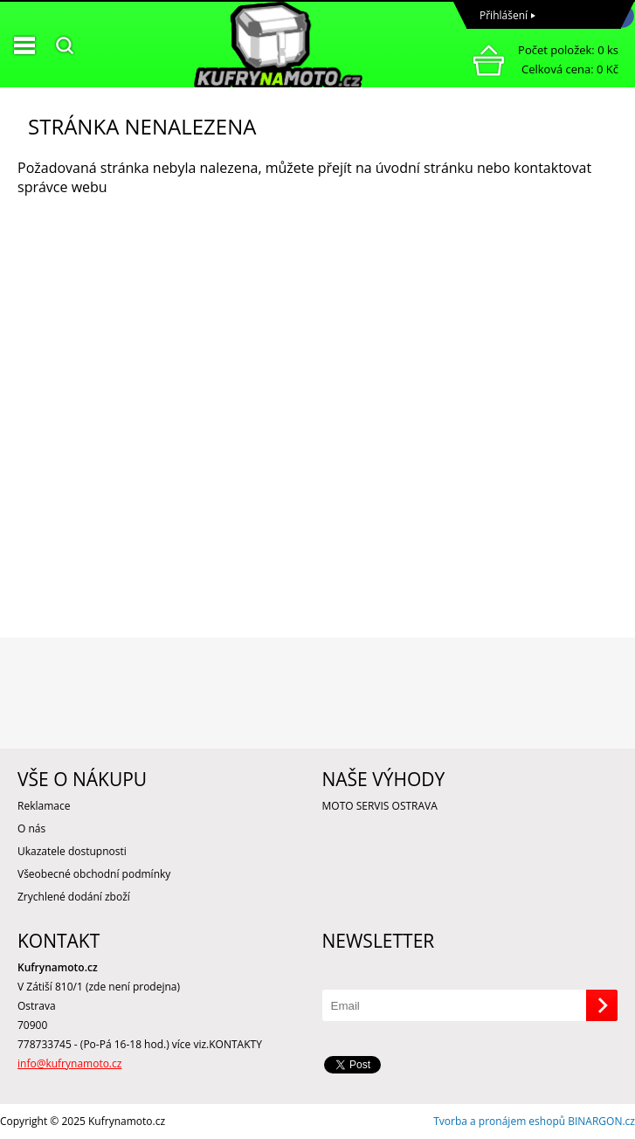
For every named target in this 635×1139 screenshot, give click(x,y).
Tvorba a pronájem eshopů (499, 1121)
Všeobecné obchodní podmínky (93, 873)
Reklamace (43, 805)
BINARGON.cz (601, 1121)
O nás (31, 828)
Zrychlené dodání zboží (73, 896)
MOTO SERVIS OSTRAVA (380, 805)
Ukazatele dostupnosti (72, 851)
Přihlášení (504, 15)
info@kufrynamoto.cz (69, 1063)
